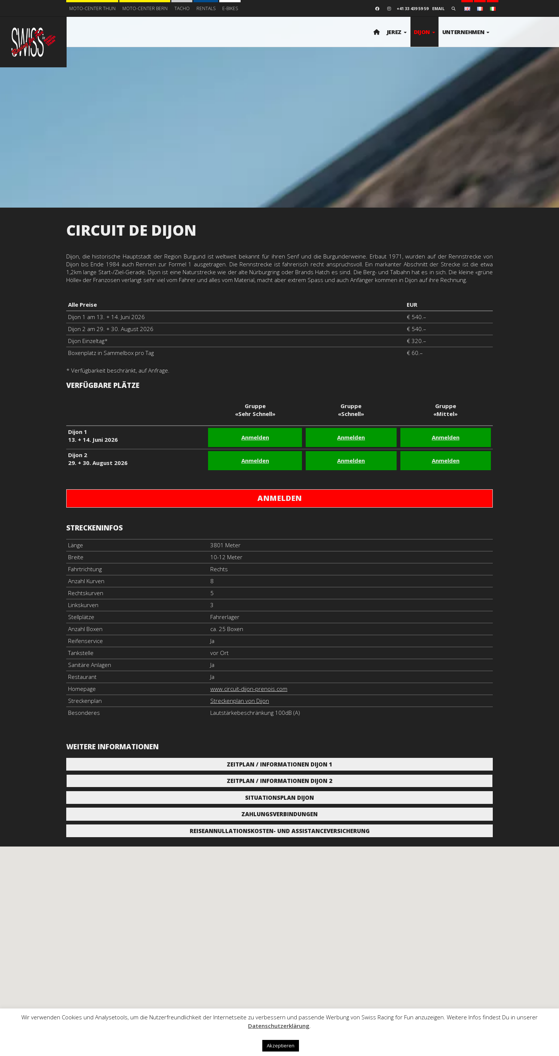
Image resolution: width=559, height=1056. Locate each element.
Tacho (182, 8)
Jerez (397, 32)
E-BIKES (230, 8)
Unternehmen (465, 32)
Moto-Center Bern (145, 8)
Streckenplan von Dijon (239, 700)
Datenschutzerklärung (278, 1025)
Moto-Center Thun (92, 8)
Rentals (206, 8)
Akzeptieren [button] (280, 1045)
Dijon (424, 32)
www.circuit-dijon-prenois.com (248, 688)
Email (438, 8)
